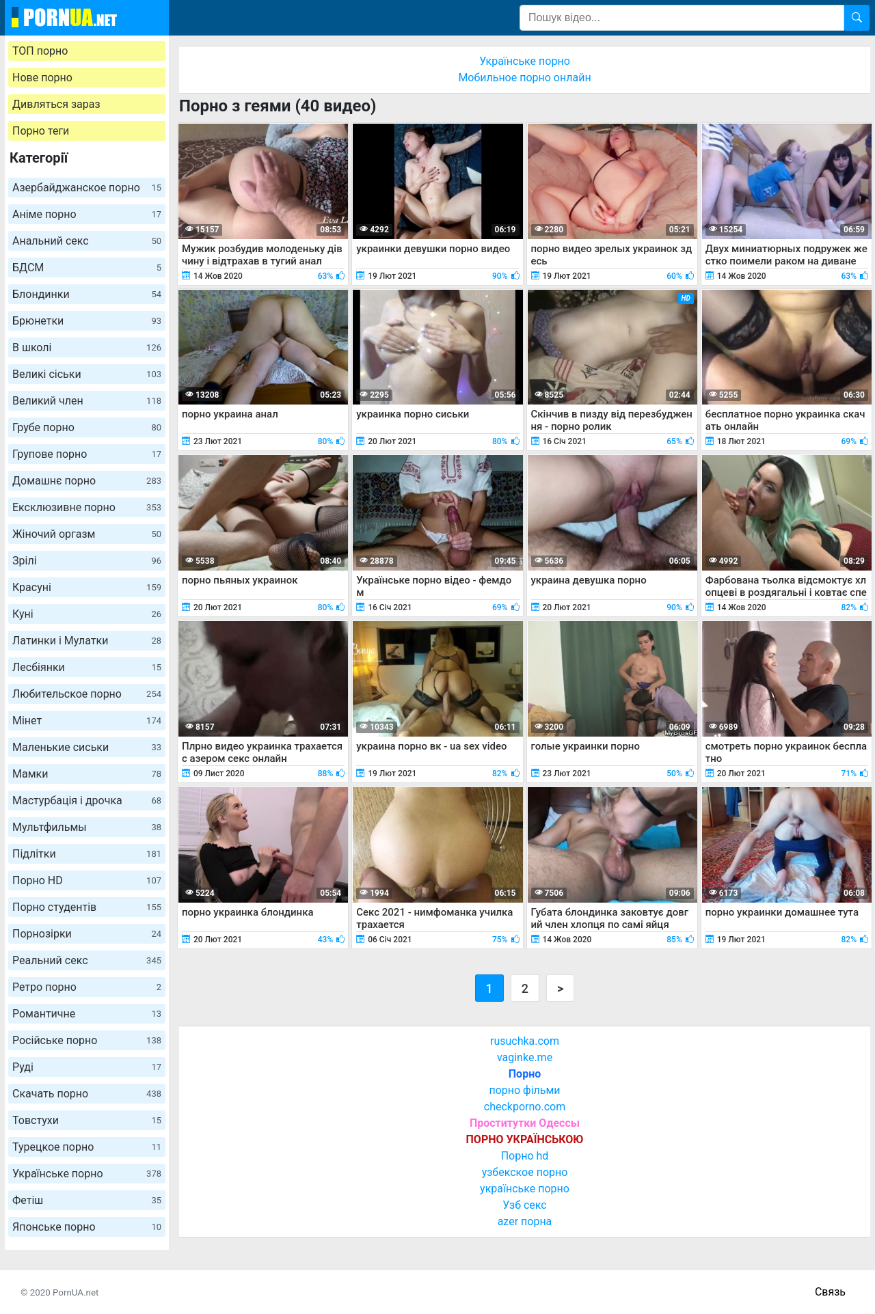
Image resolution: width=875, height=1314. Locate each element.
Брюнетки (86, 320)
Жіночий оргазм (86, 534)
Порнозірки (86, 933)
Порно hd (525, 1155)
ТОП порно (40, 50)
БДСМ (86, 267)
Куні (86, 613)
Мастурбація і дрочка (86, 800)
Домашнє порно (86, 480)
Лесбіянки (86, 667)
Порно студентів (86, 907)
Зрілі (86, 560)
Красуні (86, 587)
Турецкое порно (86, 1146)
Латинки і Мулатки (86, 640)
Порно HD (86, 880)
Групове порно (86, 454)
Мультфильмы (86, 827)
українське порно (524, 1188)
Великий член (86, 400)
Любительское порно (86, 693)
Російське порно (86, 1040)
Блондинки (86, 294)
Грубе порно (86, 427)
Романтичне (86, 1013)
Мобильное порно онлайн (524, 77)
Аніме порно (86, 214)
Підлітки (86, 853)
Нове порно (42, 77)
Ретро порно (86, 987)
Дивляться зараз (56, 104)
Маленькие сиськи (86, 747)
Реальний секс (86, 960)
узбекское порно (525, 1172)
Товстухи (86, 1120)
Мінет (86, 720)
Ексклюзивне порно (86, 507)
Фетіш (86, 1200)
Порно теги (40, 130)
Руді (86, 1066)
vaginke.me (524, 1057)
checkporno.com (524, 1106)
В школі (86, 347)
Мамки (86, 773)
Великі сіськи (86, 374)
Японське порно (86, 1226)
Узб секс (524, 1205)
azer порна (525, 1221)
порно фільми (524, 1090)
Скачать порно (86, 1093)
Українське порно (86, 1173)
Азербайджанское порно (86, 187)
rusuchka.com (524, 1041)
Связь (830, 1291)
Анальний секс (86, 240)
